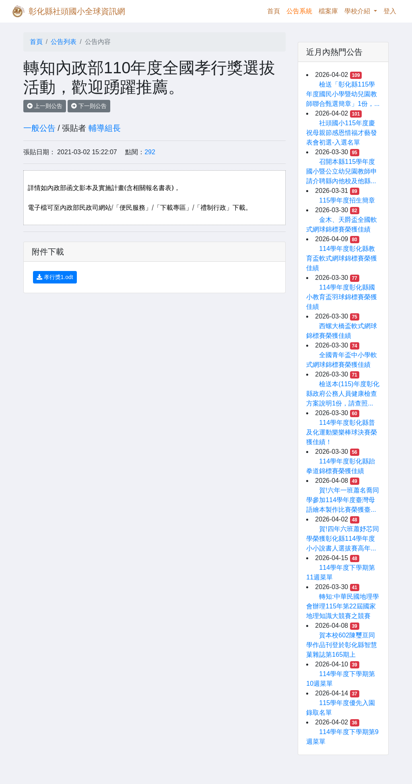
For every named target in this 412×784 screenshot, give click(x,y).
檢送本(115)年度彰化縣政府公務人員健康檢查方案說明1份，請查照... (342, 394)
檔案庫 (328, 11)
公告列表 (63, 41)
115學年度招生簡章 (347, 200)
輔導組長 (105, 128)
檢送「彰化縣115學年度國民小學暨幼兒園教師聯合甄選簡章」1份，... (342, 94)
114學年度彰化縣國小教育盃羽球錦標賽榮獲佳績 (341, 297)
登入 (389, 11)
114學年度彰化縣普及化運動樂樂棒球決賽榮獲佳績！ (341, 432)
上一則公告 (44, 106)
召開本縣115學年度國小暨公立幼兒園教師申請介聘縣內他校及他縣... (341, 171)
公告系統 (299, 11)
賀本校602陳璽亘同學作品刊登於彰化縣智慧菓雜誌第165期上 (341, 645)
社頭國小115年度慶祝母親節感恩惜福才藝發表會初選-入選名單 (341, 133)
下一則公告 (89, 106)
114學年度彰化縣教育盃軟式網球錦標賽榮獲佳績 (341, 258)
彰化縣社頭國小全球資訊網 (77, 11)
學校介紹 (358, 11)
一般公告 (39, 128)
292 (149, 152)
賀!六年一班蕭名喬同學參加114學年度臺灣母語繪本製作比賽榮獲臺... (342, 500)
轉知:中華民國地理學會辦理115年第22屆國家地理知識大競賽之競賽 (342, 606)
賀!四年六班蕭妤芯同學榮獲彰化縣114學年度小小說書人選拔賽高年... (342, 538)
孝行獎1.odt (55, 277)
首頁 (275, 10)
